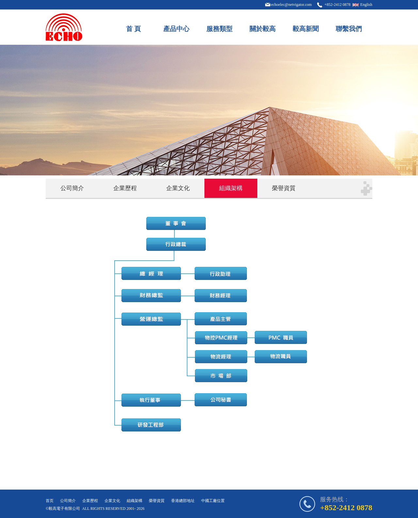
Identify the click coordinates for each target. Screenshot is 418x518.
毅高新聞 (306, 28)
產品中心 (176, 28)
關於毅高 (262, 28)
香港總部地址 (183, 500)
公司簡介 (72, 188)
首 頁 (133, 28)
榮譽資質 (284, 188)
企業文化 (178, 188)
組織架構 (231, 188)
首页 (50, 500)
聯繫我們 (349, 28)
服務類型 (219, 28)
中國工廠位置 (213, 500)
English (366, 4)
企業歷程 (125, 188)
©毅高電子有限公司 (63, 508)
